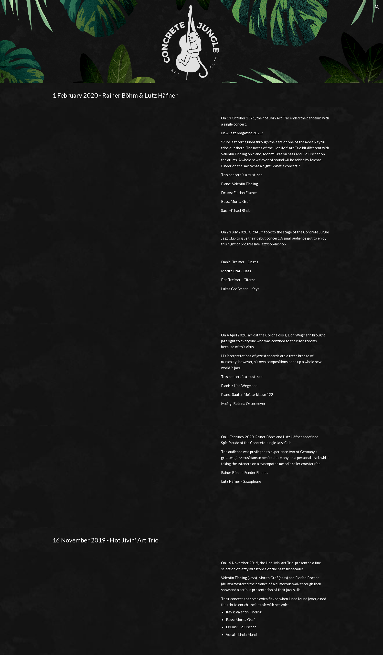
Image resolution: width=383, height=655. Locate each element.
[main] (191, 95)
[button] (377, 7)
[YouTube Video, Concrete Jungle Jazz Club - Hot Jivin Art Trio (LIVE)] (131, 603)
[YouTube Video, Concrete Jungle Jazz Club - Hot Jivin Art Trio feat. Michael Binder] (131, 158)
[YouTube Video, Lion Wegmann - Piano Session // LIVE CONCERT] (131, 375)
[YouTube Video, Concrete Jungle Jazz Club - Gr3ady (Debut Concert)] (131, 272)
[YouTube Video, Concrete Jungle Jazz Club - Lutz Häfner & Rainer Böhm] (131, 477)
